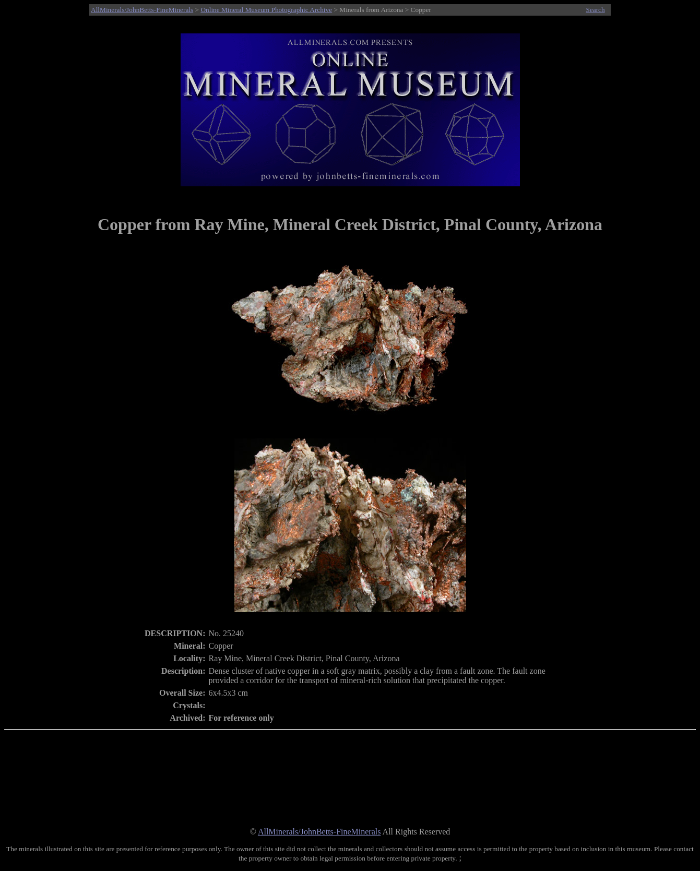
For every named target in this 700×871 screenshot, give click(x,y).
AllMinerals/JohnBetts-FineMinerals (142, 10)
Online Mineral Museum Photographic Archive (266, 10)
